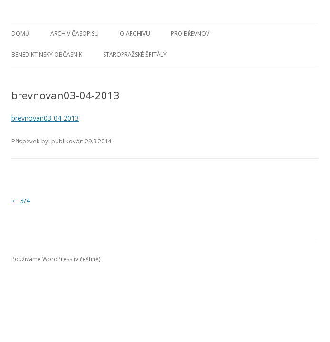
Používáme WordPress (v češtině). (56, 259)
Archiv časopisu (74, 33)
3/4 (20, 200)
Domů (20, 33)
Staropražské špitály (135, 54)
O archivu (135, 33)
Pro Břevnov (190, 33)
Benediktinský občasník (46, 54)
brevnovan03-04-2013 (45, 118)
